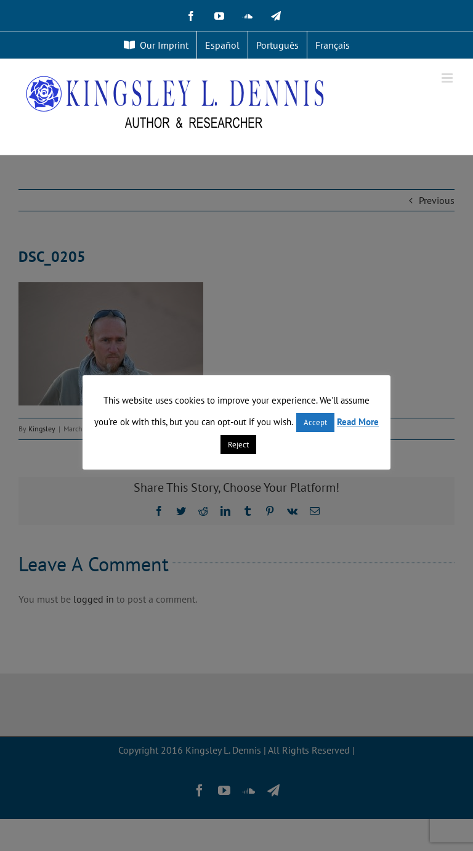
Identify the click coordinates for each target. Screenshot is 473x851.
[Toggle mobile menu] (448, 77)
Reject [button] (238, 444)
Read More (358, 422)
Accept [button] (315, 422)
